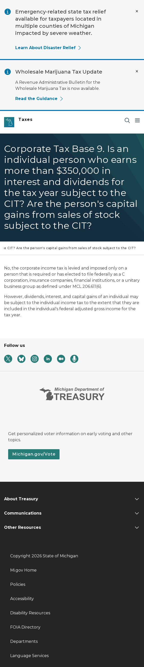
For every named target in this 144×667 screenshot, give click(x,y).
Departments (24, 641)
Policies (17, 584)
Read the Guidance (39, 98)
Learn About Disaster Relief (48, 47)
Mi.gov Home (23, 570)
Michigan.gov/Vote (33, 454)
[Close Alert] (137, 11)
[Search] (127, 120)
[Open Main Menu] (137, 120)
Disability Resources (30, 613)
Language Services (29, 655)
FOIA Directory (25, 627)
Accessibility (22, 598)
